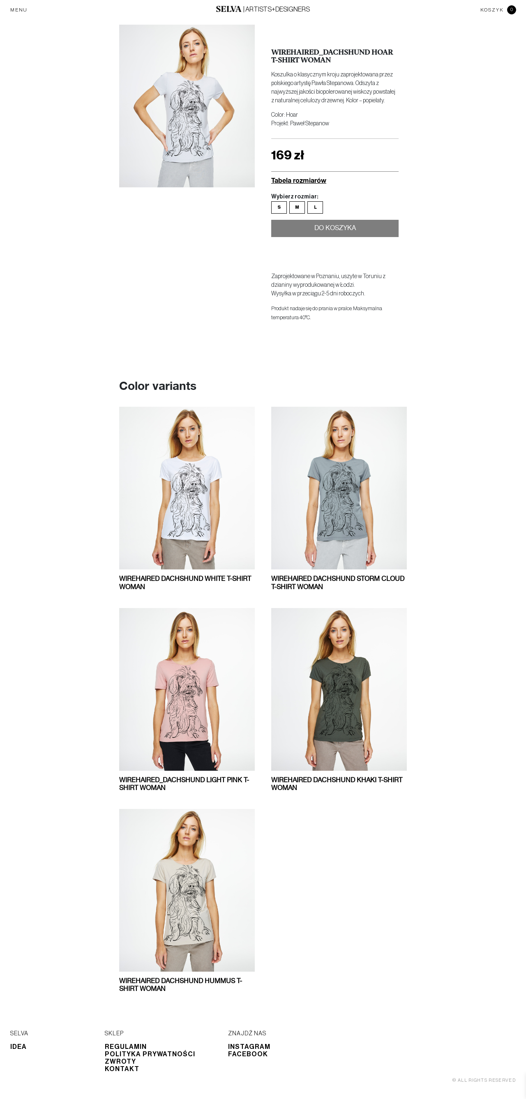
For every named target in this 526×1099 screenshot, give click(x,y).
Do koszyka (335, 229)
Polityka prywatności (150, 1054)
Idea (18, 1047)
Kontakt (122, 1069)
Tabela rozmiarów (298, 180)
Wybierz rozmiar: (294, 197)
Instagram (249, 1047)
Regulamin (126, 1047)
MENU (19, 9)
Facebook (248, 1054)
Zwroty (120, 1061)
